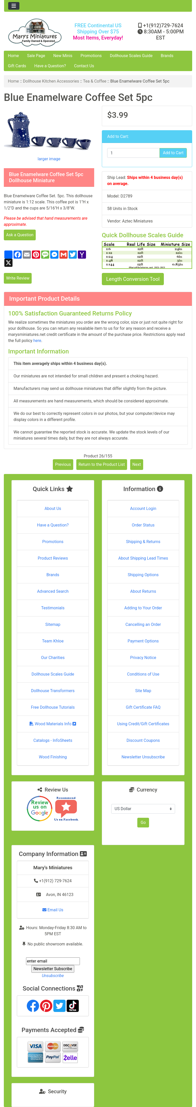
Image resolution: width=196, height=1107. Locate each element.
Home (13, 55)
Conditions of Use (143, 674)
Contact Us (84, 65)
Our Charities (53, 657)
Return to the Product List (102, 464)
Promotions (91, 55)
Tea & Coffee (94, 81)
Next (136, 464)
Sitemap (52, 624)
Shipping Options (143, 574)
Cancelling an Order (143, 624)
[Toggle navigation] (13, 6)
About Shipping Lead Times (143, 558)
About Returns (143, 591)
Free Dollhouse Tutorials (53, 707)
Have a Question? (50, 65)
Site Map (143, 690)
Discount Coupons (143, 740)
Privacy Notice (143, 657)
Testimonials (52, 607)
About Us (52, 508)
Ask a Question (19, 234)
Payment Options (143, 641)
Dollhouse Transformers (53, 690)
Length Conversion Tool (133, 279)
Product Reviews (53, 558)
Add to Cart (173, 152)
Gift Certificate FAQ (143, 707)
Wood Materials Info (53, 723)
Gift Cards (17, 65)
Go (143, 822)
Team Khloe (53, 641)
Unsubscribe (53, 975)
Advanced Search (53, 591)
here (37, 340)
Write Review (17, 278)
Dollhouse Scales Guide (131, 55)
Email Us (52, 909)
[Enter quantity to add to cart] (133, 153)
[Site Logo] (35, 32)
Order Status (143, 525)
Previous (63, 464)
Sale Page (36, 55)
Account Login (143, 508)
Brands (167, 55)
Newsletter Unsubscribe (143, 757)
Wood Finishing (53, 757)
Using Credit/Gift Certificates (143, 723)
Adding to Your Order (143, 607)
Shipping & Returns (143, 541)
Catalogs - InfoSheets (52, 740)
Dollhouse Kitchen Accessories (51, 81)
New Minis (62, 55)
